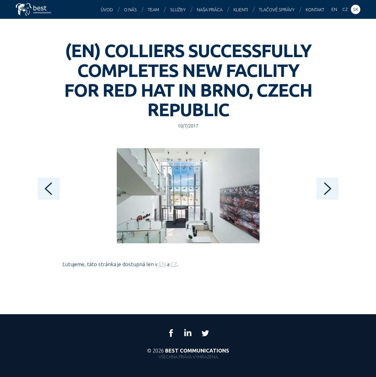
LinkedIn (188, 333)
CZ (174, 264)
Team (153, 9)
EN (162, 264)
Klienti (241, 9)
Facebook (171, 333)
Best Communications (34, 9)
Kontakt (315, 9)
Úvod (107, 9)
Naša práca (210, 9)
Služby (178, 9)
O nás (130, 9)
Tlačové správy (277, 9)
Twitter (205, 333)
